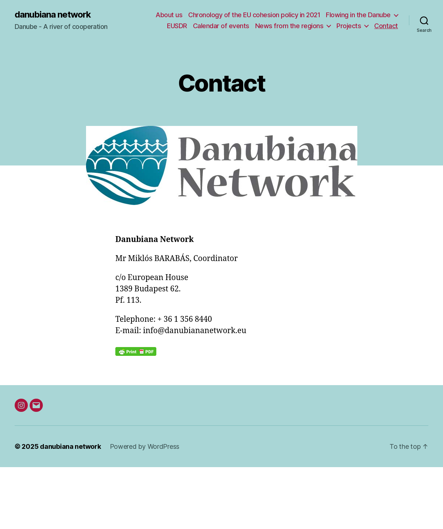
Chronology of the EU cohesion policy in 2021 (254, 15)
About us (169, 15)
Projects (348, 26)
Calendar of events (221, 26)
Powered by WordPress (145, 446)
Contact (386, 26)
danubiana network (53, 14)
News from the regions (289, 26)
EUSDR (177, 26)
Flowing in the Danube (358, 15)
